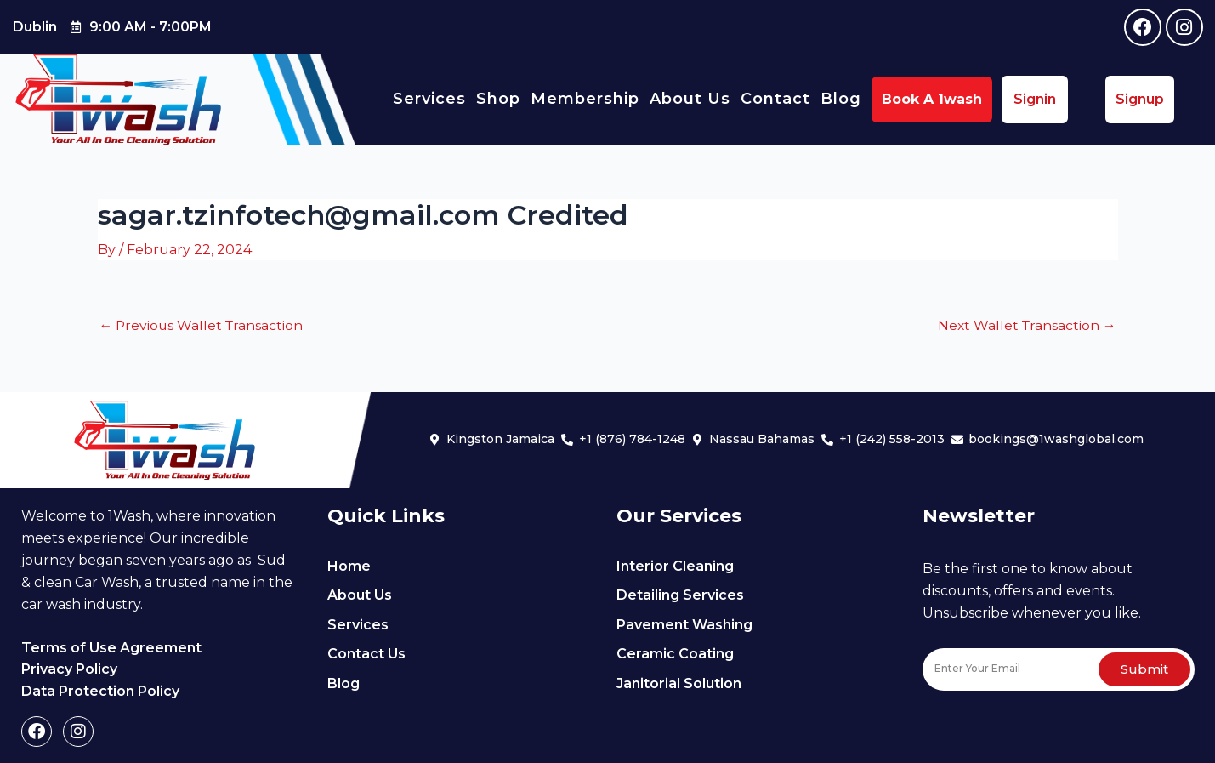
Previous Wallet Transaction (203, 325)
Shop (498, 98)
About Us (690, 98)
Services (429, 98)
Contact (775, 98)
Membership (585, 98)
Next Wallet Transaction (1025, 325)
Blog (840, 98)
